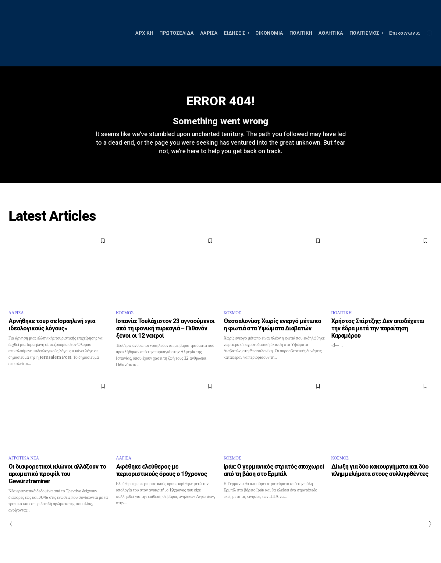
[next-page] (428, 534)
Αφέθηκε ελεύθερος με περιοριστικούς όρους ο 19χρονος (161, 480)
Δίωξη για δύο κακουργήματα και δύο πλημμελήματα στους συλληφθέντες (380, 480)
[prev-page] (13, 534)
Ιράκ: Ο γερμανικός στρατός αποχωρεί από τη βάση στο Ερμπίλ (274, 480)
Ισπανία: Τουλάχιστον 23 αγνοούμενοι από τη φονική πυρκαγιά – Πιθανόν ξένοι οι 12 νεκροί (165, 338)
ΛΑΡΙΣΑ (17, 321)
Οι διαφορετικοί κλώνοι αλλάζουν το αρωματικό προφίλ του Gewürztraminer (57, 484)
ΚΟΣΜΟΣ (126, 321)
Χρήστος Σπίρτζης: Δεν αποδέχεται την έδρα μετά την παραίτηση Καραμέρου (377, 338)
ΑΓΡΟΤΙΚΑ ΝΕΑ (26, 468)
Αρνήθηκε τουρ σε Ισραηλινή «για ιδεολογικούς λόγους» (52, 334)
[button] (429, 33)
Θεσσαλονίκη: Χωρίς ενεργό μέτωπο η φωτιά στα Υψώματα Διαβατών (272, 334)
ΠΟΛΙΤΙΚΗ (343, 321)
